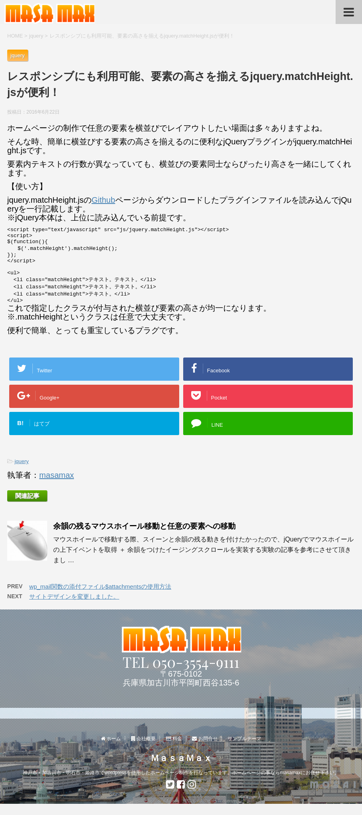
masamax (56, 486)
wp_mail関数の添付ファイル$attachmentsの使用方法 (100, 597)
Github (103, 200)
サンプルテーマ (244, 739)
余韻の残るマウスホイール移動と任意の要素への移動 (144, 537)
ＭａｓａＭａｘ (181, 758)
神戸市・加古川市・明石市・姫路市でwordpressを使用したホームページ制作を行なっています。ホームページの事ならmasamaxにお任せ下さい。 (181, 773)
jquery (21, 472)
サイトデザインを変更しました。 (74, 607)
